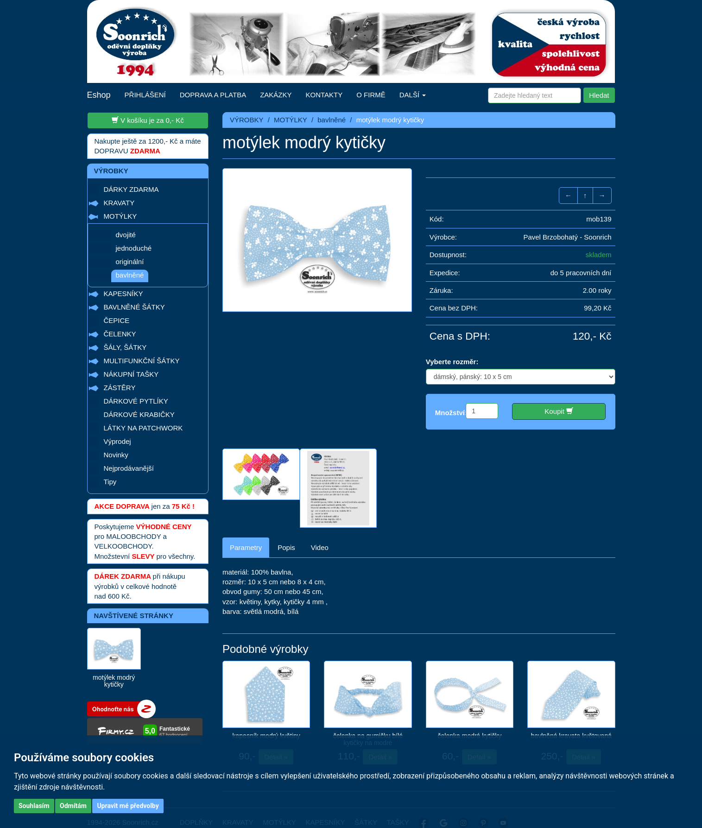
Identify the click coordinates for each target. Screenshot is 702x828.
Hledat (599, 95)
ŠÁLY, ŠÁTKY (125, 347)
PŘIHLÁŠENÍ (145, 95)
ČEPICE (117, 320)
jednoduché (134, 248)
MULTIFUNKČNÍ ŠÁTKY (142, 361)
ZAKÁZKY (275, 95)
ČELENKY (120, 334)
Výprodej (117, 441)
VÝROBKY (247, 120)
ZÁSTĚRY (120, 388)
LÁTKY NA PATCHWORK (143, 428)
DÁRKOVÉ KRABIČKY (139, 414)
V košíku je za (148, 120)
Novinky (116, 455)
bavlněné (130, 275)
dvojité (126, 235)
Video (320, 533)
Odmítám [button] (73, 805)
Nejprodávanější (129, 468)
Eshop (99, 95)
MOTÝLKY (120, 216)
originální (130, 261)
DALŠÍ (412, 95)
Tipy (110, 482)
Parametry (246, 533)
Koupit (558, 411)
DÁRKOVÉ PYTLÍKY (136, 401)
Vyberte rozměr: (452, 362)
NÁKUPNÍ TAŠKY (131, 374)
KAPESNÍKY (123, 293)
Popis (286, 533)
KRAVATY (119, 203)
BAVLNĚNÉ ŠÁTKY (134, 307)
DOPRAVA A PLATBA (213, 95)
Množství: (451, 413)
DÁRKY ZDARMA (131, 189)
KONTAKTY (324, 95)
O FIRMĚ (371, 95)
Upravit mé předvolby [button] (127, 805)
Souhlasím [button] (34, 805)
